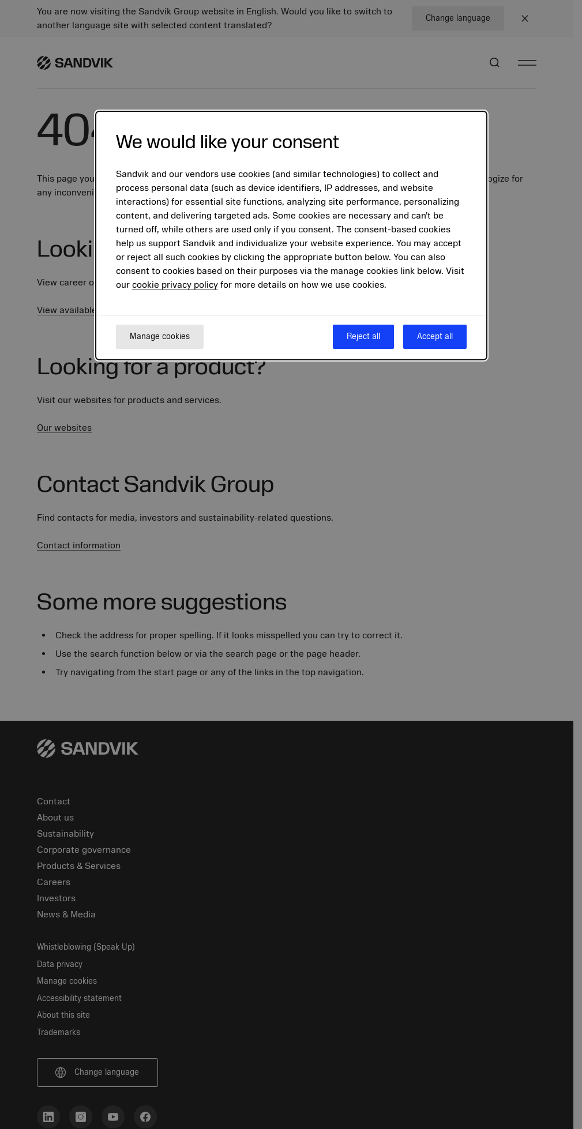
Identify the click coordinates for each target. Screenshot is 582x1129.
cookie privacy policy (175, 285)
